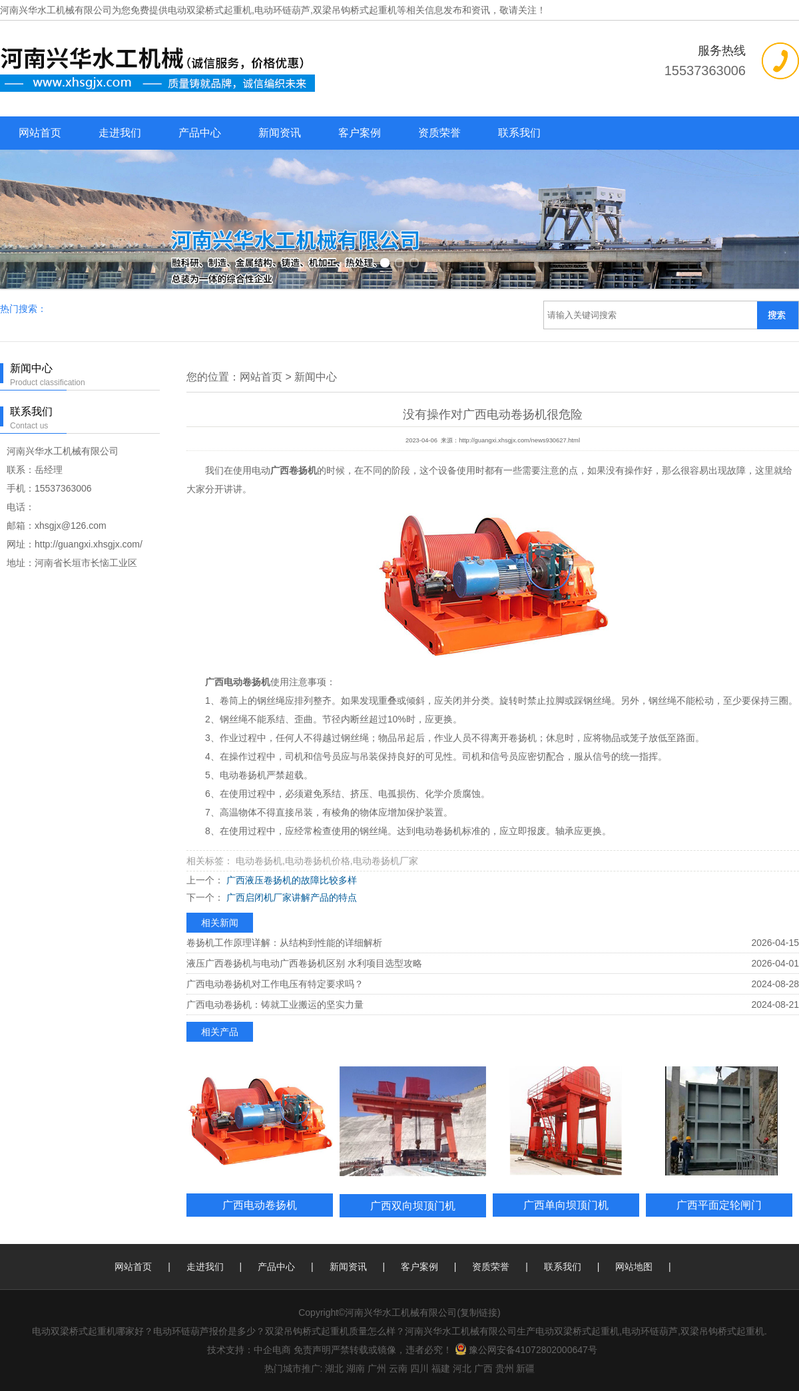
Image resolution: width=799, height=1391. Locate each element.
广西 (483, 1368)
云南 (398, 1368)
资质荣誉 (439, 132)
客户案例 (359, 132)
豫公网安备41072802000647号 (526, 1349)
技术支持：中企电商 (249, 1349)
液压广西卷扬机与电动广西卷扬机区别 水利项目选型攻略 (304, 963)
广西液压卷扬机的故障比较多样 (290, 880)
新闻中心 (315, 377)
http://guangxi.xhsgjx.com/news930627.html (519, 440)
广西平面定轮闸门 (719, 1205)
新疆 (525, 1368)
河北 (462, 1368)
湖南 (355, 1368)
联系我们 (519, 132)
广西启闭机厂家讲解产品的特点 (290, 897)
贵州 (504, 1368)
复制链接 (478, 1312)
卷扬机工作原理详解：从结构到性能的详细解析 (284, 942)
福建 (440, 1368)
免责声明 (312, 1349)
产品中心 (199, 132)
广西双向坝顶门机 (412, 1205)
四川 (419, 1368)
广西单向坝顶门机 (566, 1205)
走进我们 (120, 132)
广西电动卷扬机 (259, 1205)
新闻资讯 (279, 132)
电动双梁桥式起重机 (210, 10)
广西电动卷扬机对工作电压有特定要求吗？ (275, 984)
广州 (377, 1368)
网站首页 (40, 132)
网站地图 (634, 1266)
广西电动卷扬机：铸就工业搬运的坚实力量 (275, 1004)
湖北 (334, 1368)
